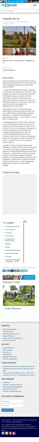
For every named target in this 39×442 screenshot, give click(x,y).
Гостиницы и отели (12, 226)
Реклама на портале (10, 389)
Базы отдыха (10, 229)
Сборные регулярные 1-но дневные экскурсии (18, 366)
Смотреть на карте (8, 24)
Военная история (11, 253)
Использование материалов (12, 387)
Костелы (8, 256)
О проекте (6, 382)
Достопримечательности (11, 334)
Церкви (8, 244)
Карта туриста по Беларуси (12, 338)
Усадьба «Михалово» (13, 309)
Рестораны (9, 236)
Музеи (7, 247)
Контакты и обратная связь (12, 391)
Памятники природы (12, 250)
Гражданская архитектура (10, 240)
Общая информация (9, 329)
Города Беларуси (9, 336)
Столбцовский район (22, 22)
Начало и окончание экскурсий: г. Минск (12, 260)
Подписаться (7, 410)
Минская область (9, 22)
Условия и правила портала (12, 385)
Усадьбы (8, 233)
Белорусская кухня (9, 340)
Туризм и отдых (8, 331)
